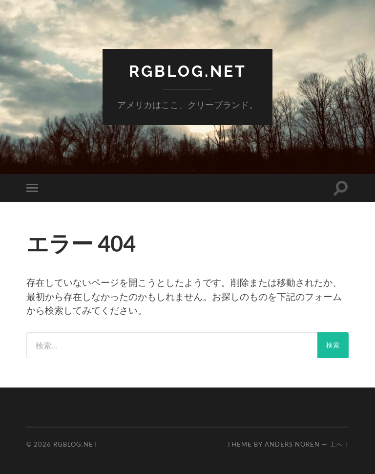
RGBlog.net (188, 71)
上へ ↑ (339, 444)
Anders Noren (292, 444)
